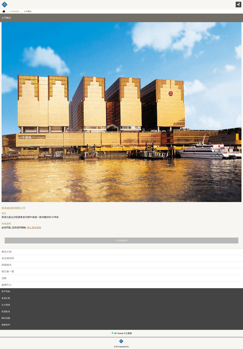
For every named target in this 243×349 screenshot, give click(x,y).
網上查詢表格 (34, 227)
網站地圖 (6, 318)
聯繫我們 (6, 325)
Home (2, 11)
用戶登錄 (6, 291)
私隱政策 (6, 311)
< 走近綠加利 (121, 240)
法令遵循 (6, 305)
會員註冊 (6, 298)
